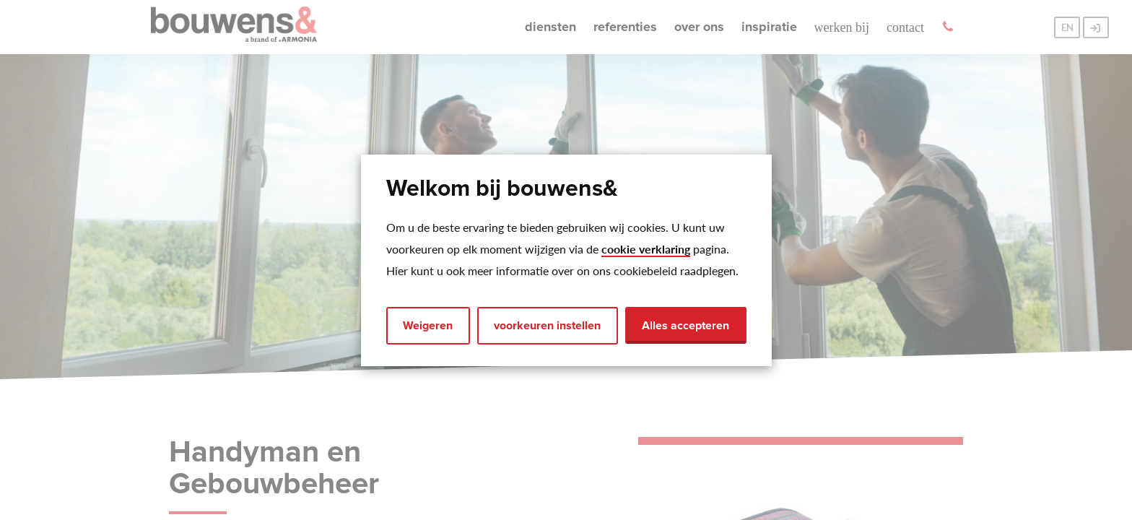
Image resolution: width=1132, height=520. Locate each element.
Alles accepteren (685, 326)
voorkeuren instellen (547, 326)
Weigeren (428, 326)
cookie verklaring (645, 249)
